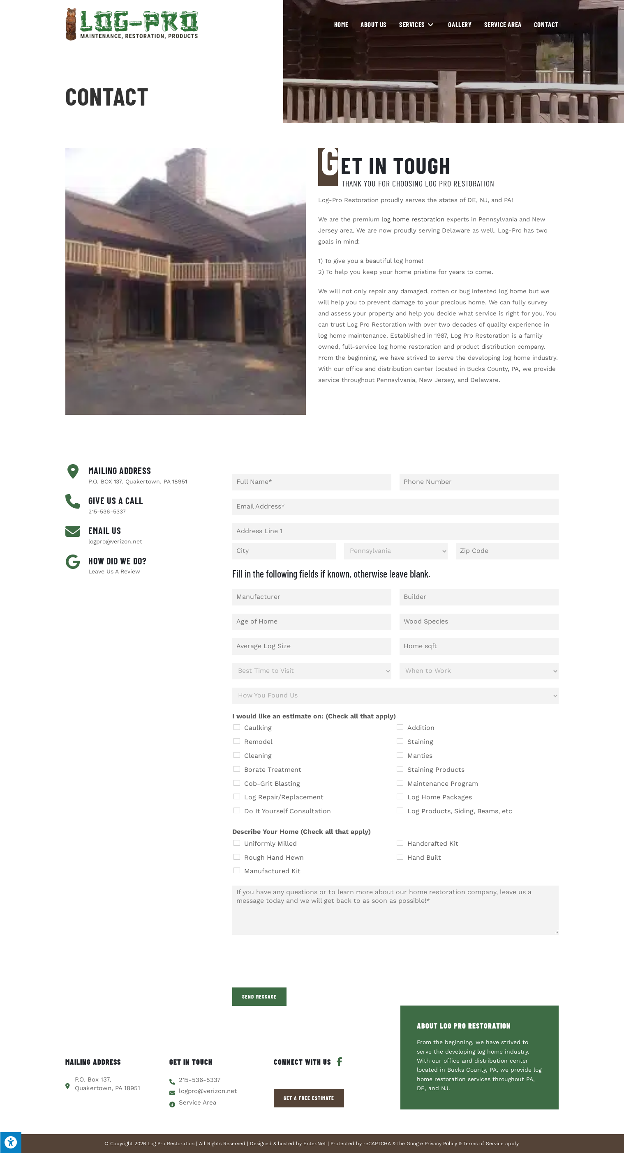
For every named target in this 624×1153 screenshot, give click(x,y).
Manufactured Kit (272, 871)
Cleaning (258, 755)
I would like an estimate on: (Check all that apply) (314, 716)
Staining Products (436, 769)
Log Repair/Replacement (284, 797)
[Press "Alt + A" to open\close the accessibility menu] (10, 1142)
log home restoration (412, 219)
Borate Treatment (272, 769)
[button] (309, 1098)
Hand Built (424, 857)
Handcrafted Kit (432, 843)
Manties (419, 755)
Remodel (258, 742)
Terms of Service (483, 1143)
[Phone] (479, 482)
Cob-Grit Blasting (272, 783)
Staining (420, 742)
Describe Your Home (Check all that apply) (301, 831)
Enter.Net (314, 1143)
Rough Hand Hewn (274, 857)
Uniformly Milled (270, 843)
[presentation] (294, 974)
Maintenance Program (442, 783)
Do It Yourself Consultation (287, 811)
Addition (420, 728)
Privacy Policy (441, 1143)
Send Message (259, 996)
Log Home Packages (439, 797)
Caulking (258, 728)
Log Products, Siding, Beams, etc (459, 811)
